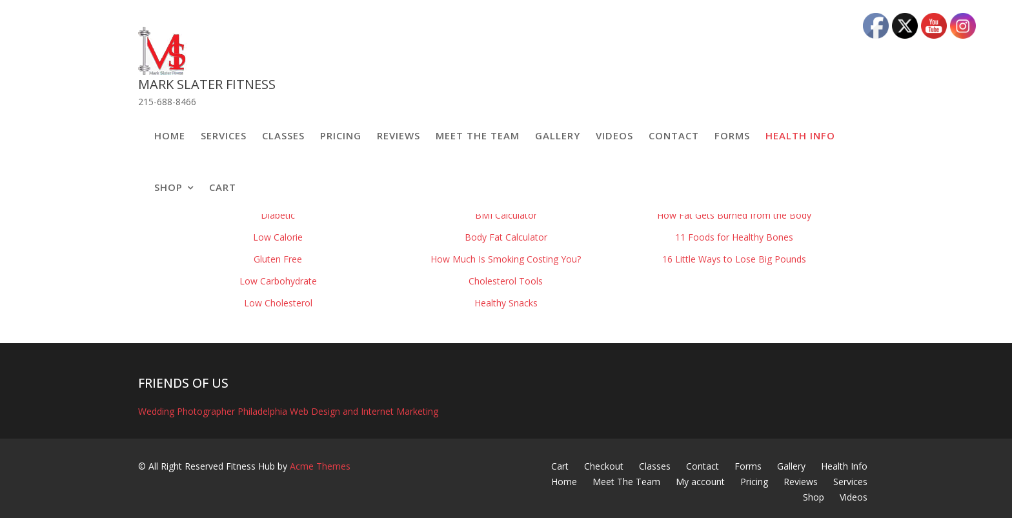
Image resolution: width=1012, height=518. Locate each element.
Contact (674, 135)
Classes (283, 135)
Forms (732, 135)
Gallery (557, 135)
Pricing (340, 135)
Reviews (398, 135)
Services (224, 135)
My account (700, 481)
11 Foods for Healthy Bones (734, 237)
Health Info (800, 135)
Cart (222, 187)
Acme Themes (320, 466)
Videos (614, 135)
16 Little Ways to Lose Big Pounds (734, 259)
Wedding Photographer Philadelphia (212, 411)
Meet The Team (478, 135)
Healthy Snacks (506, 303)
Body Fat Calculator (506, 237)
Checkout (603, 466)
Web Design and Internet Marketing (364, 411)
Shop (168, 187)
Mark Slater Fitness (207, 84)
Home (169, 135)
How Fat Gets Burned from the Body (734, 215)
